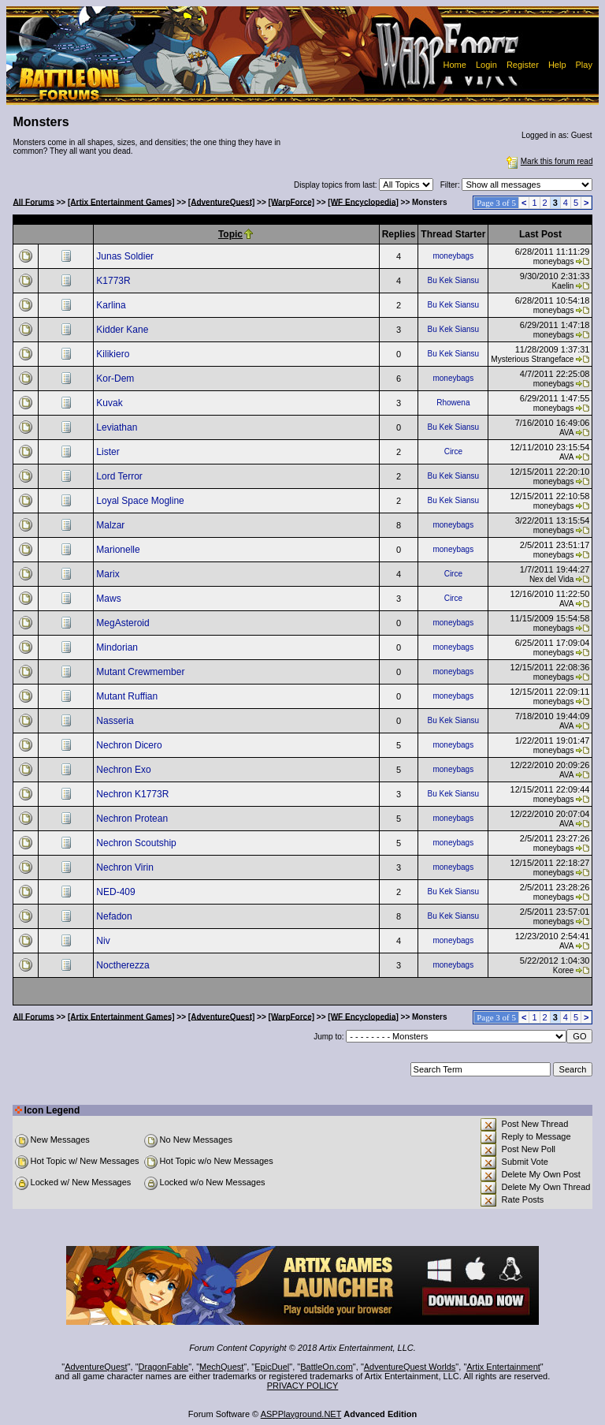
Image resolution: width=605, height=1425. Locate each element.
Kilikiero (114, 354)
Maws (110, 598)
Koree (563, 970)
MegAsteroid (124, 623)
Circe (453, 451)
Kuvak (110, 402)
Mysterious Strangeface (532, 359)
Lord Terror (120, 476)
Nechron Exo (125, 769)
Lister (109, 451)
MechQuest (221, 1366)
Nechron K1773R (133, 794)
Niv (104, 940)
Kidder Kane (123, 329)
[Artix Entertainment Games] (121, 201)
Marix (109, 574)
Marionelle (119, 549)
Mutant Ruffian (128, 696)
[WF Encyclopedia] (363, 201)
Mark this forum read (548, 161)
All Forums (33, 201)
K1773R (114, 280)
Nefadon (115, 916)
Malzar (111, 525)
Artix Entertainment (503, 1366)
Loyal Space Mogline (141, 500)
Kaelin (563, 286)
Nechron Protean (133, 818)
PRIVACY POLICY (303, 1385)
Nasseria (116, 720)
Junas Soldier (126, 256)
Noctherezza (124, 965)
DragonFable (164, 1366)
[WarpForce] (292, 201)
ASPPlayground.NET (301, 1414)
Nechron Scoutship (137, 843)
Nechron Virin (126, 867)
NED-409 (117, 891)
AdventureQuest (96, 1366)
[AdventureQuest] (221, 201)
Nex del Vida (551, 579)
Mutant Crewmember (141, 671)
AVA (566, 432)
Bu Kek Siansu (454, 280)
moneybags (452, 256)
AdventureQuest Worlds (410, 1366)
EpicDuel (271, 1366)
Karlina (112, 305)
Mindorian (118, 647)
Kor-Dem (116, 378)
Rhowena (453, 402)
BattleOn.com (326, 1366)
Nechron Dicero (130, 745)
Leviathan (117, 427)
